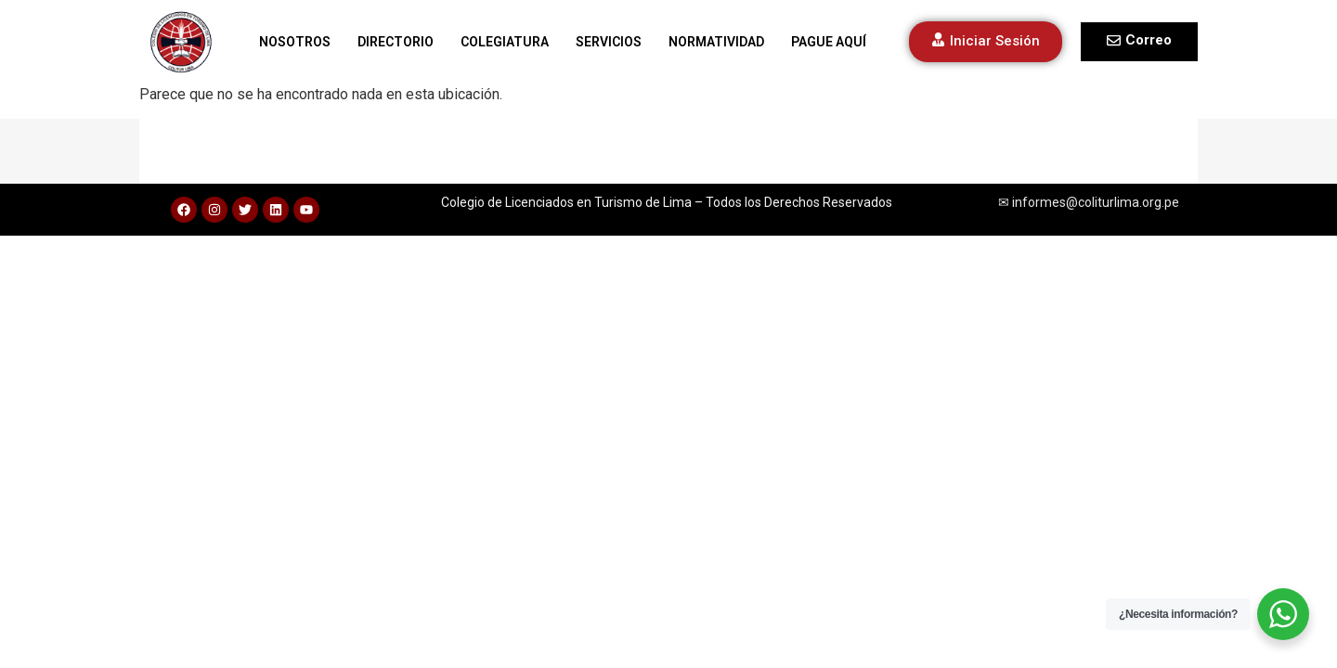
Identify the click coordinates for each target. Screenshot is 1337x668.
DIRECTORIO (395, 41)
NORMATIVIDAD (716, 41)
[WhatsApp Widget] (1283, 614)
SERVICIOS (609, 41)
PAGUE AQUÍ (828, 41)
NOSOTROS (295, 41)
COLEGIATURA (505, 41)
